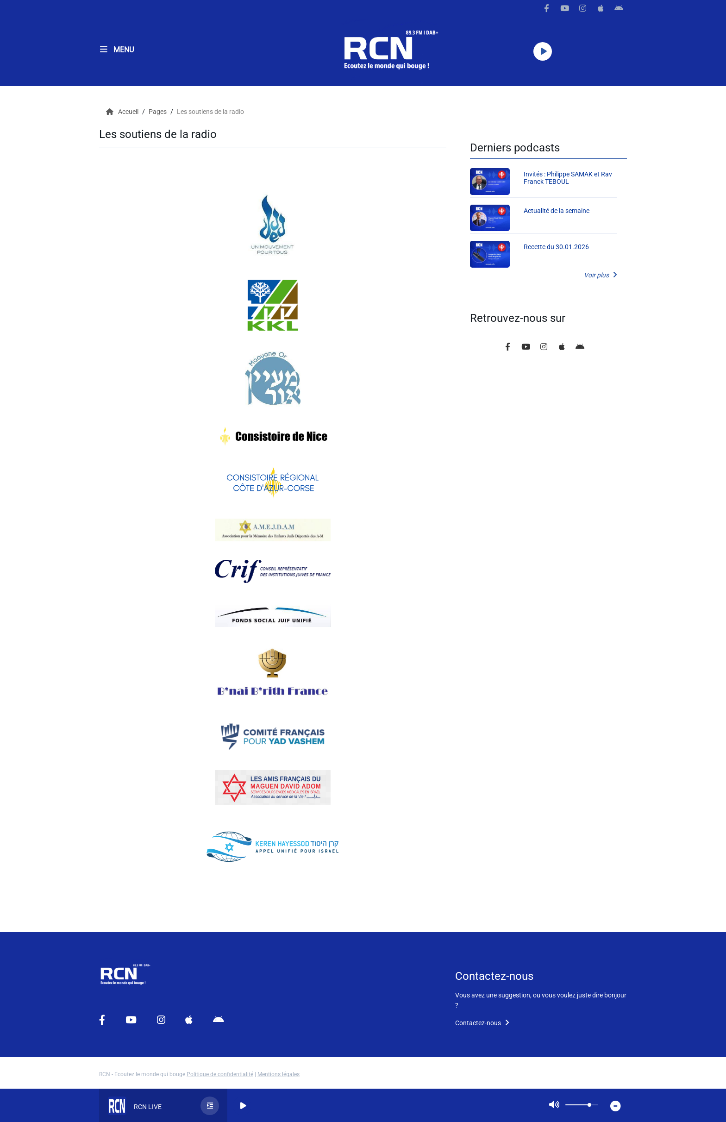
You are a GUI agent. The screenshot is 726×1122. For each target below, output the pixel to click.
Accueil (123, 111)
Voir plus (600, 275)
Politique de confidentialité (220, 1074)
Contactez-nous (482, 1023)
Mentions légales (278, 1074)
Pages (158, 111)
